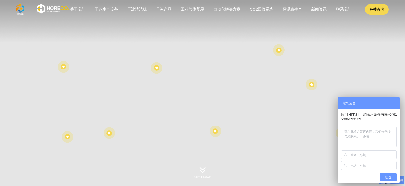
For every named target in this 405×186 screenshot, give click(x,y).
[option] (202, 93)
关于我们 (77, 9)
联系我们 (344, 9)
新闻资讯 (319, 9)
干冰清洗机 (137, 9)
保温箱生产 (292, 9)
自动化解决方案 (226, 9)
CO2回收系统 (261, 9)
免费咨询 (377, 9)
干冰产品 (164, 9)
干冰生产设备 (106, 9)
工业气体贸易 (192, 9)
